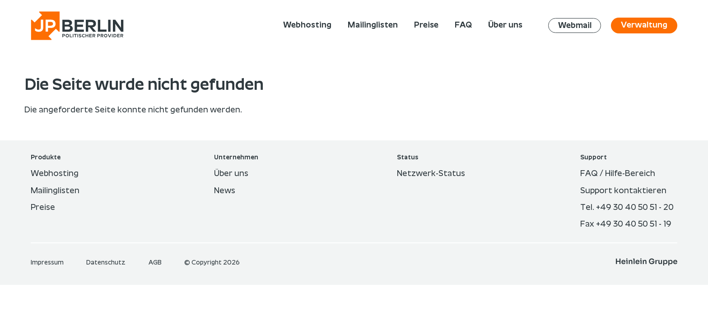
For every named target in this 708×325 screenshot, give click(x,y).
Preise (43, 208)
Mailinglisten (55, 191)
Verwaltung (644, 25)
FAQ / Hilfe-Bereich (617, 174)
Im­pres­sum (48, 263)
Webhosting (55, 174)
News (224, 191)
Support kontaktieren (623, 191)
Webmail (575, 25)
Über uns (231, 174)
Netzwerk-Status (431, 174)
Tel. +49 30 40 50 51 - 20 (627, 208)
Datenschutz (106, 263)
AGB (156, 263)
